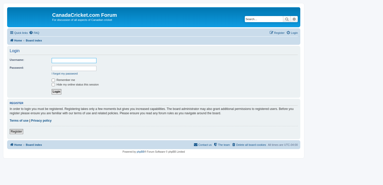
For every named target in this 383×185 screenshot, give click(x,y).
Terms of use (19, 120)
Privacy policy (41, 120)
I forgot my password (65, 73)
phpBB (140, 151)
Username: (17, 59)
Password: (17, 67)
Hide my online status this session (75, 84)
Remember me (63, 79)
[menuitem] (34, 33)
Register (16, 131)
